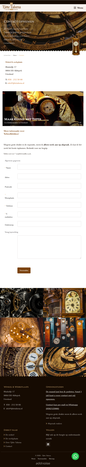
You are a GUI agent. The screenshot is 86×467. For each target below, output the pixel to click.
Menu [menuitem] (78, 7)
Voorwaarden (42, 458)
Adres (7, 177)
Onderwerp (9, 225)
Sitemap (51, 458)
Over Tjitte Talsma (13, 442)
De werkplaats (11, 438)
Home (15, 55)
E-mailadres (9, 215)
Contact (21, 55)
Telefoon (9, 206)
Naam (8, 167)
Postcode (8, 187)
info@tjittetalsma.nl (16, 83)
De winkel (9, 434)
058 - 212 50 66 (15, 79)
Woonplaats (9, 196)
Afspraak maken (55, 423)
